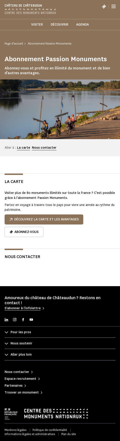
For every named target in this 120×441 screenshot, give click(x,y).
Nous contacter (44, 147)
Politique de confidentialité (50, 430)
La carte (23, 147)
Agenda (82, 24)
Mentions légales (15, 430)
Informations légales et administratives (30, 434)
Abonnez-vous (24, 232)
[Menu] (113, 6)
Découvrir (59, 24)
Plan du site (68, 434)
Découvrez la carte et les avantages (44, 219)
